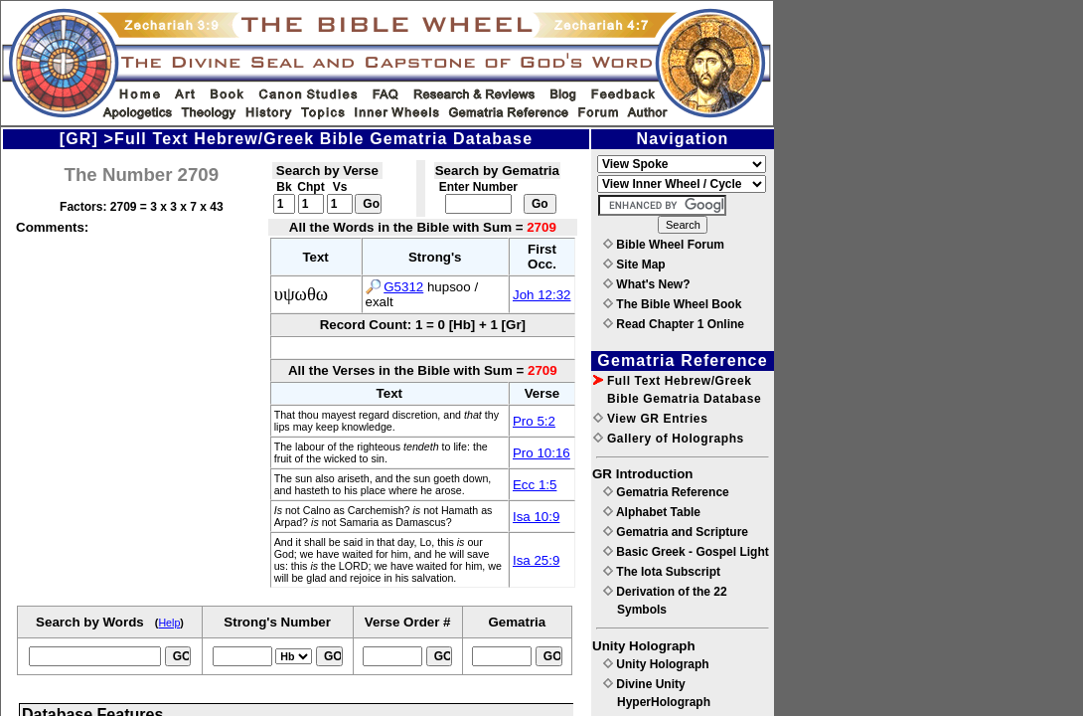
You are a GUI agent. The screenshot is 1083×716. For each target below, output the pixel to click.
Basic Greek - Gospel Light (686, 552)
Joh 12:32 (542, 294)
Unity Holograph (656, 664)
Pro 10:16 (541, 453)
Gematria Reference (666, 492)
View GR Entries (650, 419)
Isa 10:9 (536, 516)
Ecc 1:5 (534, 484)
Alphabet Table (651, 512)
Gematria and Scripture (675, 532)
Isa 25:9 (536, 560)
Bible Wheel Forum (663, 245)
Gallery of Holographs (668, 439)
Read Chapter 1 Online (673, 324)
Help (169, 622)
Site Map (634, 264)
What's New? (647, 284)
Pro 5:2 (534, 421)
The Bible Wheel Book (672, 304)
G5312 (403, 286)
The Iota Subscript (661, 572)
